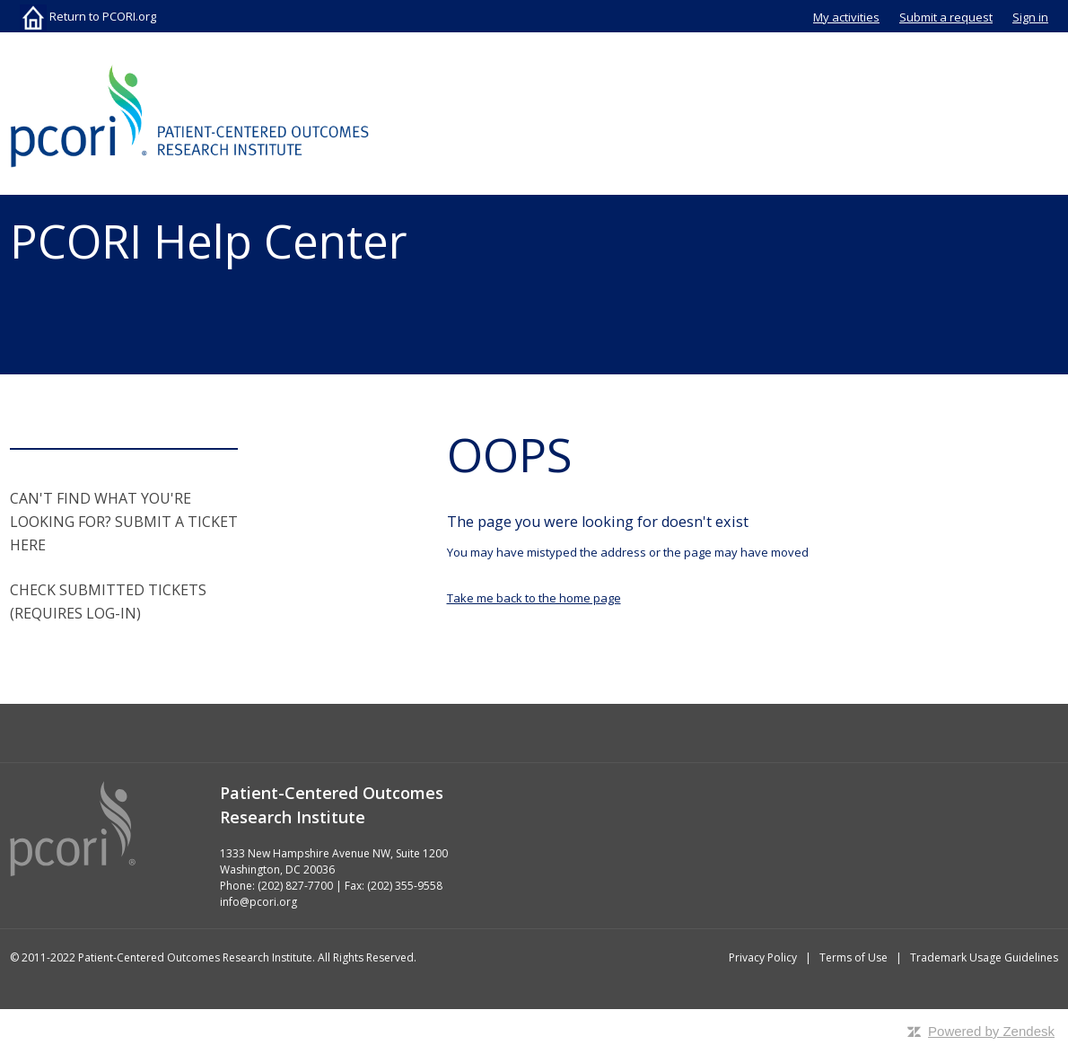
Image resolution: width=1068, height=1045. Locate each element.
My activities (846, 17)
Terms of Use (853, 957)
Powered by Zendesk (991, 1031)
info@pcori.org (258, 901)
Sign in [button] (1030, 17)
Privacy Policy (763, 957)
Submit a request (946, 17)
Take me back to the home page (534, 598)
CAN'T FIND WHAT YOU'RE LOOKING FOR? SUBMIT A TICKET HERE (124, 521)
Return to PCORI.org (88, 16)
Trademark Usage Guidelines (984, 957)
